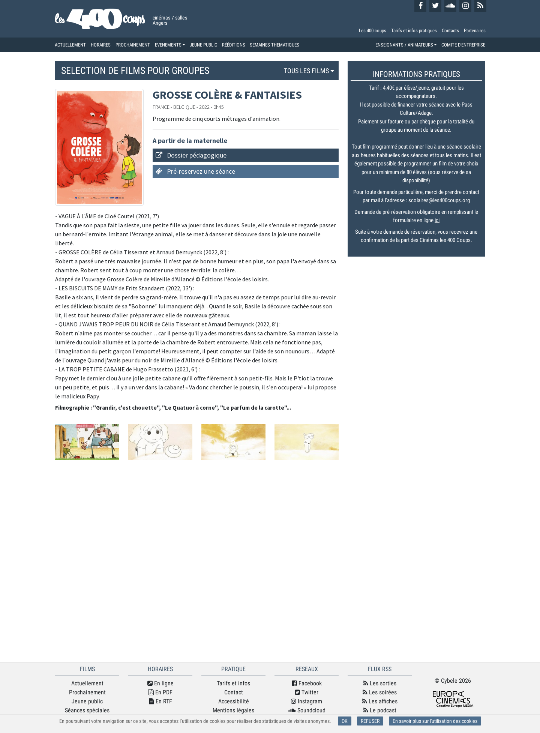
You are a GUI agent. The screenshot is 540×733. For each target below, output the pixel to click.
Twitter (306, 692)
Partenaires (475, 30)
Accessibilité (233, 701)
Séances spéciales (87, 710)
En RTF (160, 701)
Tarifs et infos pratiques (414, 30)
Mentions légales (233, 710)
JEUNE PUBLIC (203, 45)
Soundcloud (307, 710)
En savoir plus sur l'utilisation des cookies (435, 721)
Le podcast (379, 710)
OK (345, 721)
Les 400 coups (372, 30)
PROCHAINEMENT (133, 45)
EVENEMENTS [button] (168, 45)
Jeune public (87, 701)
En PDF (160, 692)
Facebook (307, 683)
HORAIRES (101, 45)
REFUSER (370, 721)
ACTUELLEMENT (70, 45)
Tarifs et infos (233, 683)
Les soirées (380, 692)
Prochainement (87, 692)
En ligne (160, 683)
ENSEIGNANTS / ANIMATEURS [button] (404, 45)
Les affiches (380, 701)
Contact (233, 692)
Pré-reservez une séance (201, 171)
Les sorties (379, 683)
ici (437, 220)
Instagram (306, 701)
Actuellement (87, 683)
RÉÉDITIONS (233, 45)
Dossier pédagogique (196, 155)
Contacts (450, 30)
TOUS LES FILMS (310, 71)
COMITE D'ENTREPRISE (463, 45)
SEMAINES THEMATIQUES (274, 45)
